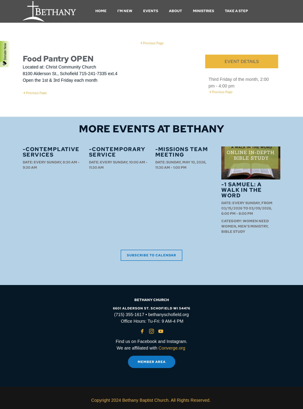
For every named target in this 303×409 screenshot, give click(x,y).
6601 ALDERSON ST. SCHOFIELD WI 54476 (151, 308)
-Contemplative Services (51, 152)
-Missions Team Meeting (181, 152)
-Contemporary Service (117, 152)
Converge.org (172, 348)
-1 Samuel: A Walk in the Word (241, 190)
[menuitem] (101, 11)
